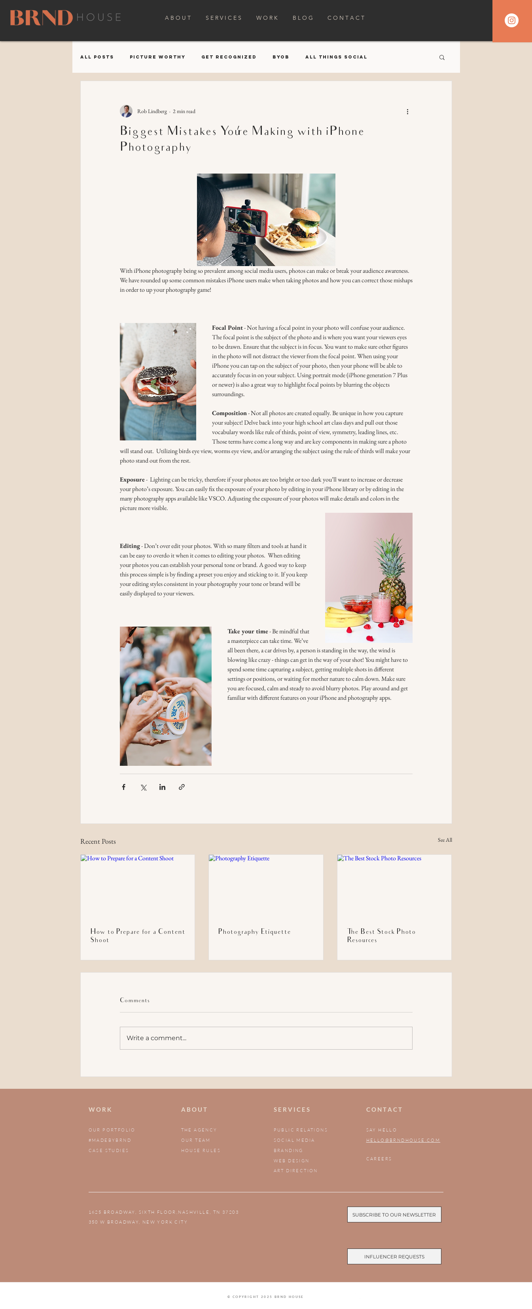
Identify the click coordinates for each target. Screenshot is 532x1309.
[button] (442, 57)
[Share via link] (182, 787)
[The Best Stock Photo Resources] (394, 887)
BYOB (281, 57)
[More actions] (408, 111)
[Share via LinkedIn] (162, 787)
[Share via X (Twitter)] (143, 787)
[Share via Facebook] (123, 787)
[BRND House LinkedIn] (371, 1296)
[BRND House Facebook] (357, 1296)
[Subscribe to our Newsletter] (394, 1214)
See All (445, 839)
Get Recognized (229, 57)
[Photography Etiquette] (266, 887)
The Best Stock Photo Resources (381, 936)
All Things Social (336, 57)
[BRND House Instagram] (342, 1296)
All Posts (97, 57)
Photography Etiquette (254, 932)
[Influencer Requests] (394, 1256)
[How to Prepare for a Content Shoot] (138, 887)
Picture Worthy (158, 57)
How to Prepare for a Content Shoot (137, 936)
